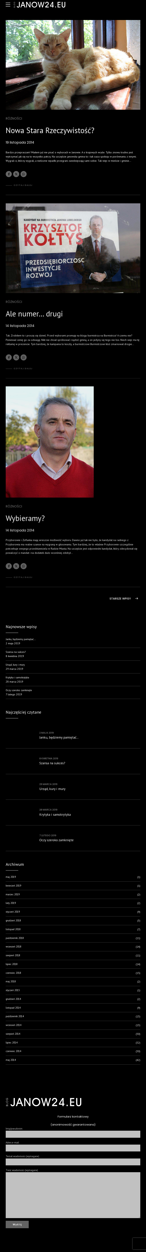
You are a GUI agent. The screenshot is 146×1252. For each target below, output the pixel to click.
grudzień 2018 (14, 921)
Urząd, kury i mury (16, 665)
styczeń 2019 (13, 913)
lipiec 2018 (12, 965)
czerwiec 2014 (14, 1052)
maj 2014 (11, 1061)
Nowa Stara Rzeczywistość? (50, 130)
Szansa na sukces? (16, 652)
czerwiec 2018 (14, 974)
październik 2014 (15, 1017)
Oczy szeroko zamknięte (19, 691)
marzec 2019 (13, 895)
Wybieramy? (25, 522)
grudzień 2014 (14, 1000)
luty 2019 (11, 904)
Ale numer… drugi (34, 317)
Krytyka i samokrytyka (18, 678)
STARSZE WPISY (120, 599)
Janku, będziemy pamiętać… (21, 639)
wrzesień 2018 (14, 948)
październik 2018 (15, 939)
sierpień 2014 (14, 1035)
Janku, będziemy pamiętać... (59, 738)
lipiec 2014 (12, 1044)
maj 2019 (11, 878)
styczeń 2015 (13, 991)
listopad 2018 (14, 930)
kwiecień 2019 (14, 887)
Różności (14, 118)
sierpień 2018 (14, 956)
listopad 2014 (14, 1009)
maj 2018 (11, 982)
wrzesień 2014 (14, 1026)
